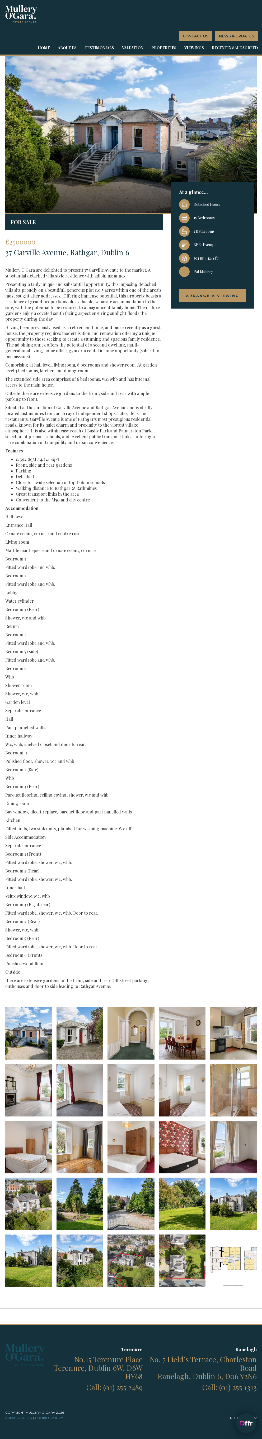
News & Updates (236, 36)
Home (44, 47)
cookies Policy (49, 1418)
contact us (195, 36)
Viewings (194, 47)
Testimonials (99, 47)
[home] (21, 14)
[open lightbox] (28, 1033)
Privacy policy (18, 1418)
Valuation (132, 47)
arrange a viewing (212, 296)
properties (163, 47)
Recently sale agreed (235, 47)
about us (67, 47)
